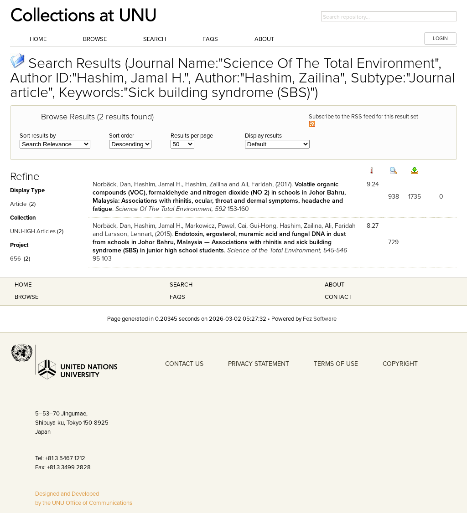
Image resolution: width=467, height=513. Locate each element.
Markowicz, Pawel (209, 226)
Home (38, 39)
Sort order (121, 135)
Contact (338, 297)
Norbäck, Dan (112, 184)
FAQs (210, 39)
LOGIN (440, 38)
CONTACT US (184, 364)
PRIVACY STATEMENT (258, 364)
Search (154, 39)
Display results (263, 135)
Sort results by (38, 135)
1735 (414, 196)
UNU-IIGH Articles (33, 231)
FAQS (177, 297)
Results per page (192, 135)
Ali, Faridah (256, 184)
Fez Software (320, 319)
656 (15, 258)
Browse (95, 39)
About (264, 39)
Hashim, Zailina (206, 184)
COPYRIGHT (400, 364)
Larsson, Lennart (128, 234)
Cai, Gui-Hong (257, 226)
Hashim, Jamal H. (158, 184)
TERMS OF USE (336, 364)
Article (18, 204)
